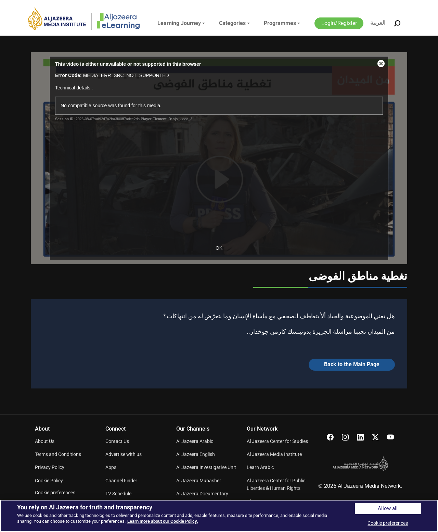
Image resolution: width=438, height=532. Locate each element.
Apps (110, 467)
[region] (219, 516)
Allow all (388, 508)
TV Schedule (118, 493)
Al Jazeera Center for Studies (277, 441)
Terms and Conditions (58, 454)
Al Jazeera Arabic (194, 441)
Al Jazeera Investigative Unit (206, 467)
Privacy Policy (49, 467)
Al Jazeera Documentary (202, 493)
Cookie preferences (55, 492)
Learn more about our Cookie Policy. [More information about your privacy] (162, 521)
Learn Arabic (260, 467)
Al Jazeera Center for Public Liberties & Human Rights (276, 484)
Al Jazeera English (195, 454)
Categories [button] (232, 23)
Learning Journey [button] (179, 23)
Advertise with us (123, 454)
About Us (44, 441)
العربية (377, 23)
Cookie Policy (49, 480)
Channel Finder (121, 480)
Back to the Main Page (351, 364)
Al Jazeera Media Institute (274, 454)
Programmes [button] (280, 23)
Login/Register (339, 23)
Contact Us (117, 441)
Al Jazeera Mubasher (198, 480)
